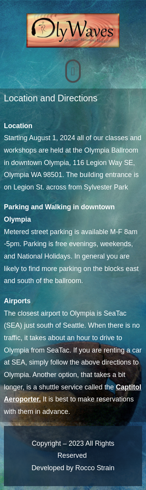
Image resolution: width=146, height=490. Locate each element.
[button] (73, 71)
